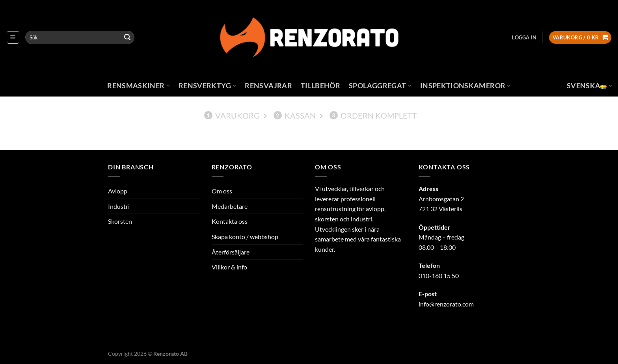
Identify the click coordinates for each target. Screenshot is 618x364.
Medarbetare (230, 206)
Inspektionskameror (465, 86)
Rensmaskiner (138, 86)
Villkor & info (229, 267)
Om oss (222, 191)
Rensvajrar (268, 86)
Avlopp (117, 191)
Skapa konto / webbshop (245, 236)
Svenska (589, 86)
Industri (119, 206)
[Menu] (13, 37)
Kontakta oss (230, 221)
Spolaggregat (380, 86)
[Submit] (127, 37)
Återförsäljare (230, 252)
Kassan (295, 115)
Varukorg (232, 115)
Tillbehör (320, 86)
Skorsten (120, 221)
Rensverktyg (207, 86)
